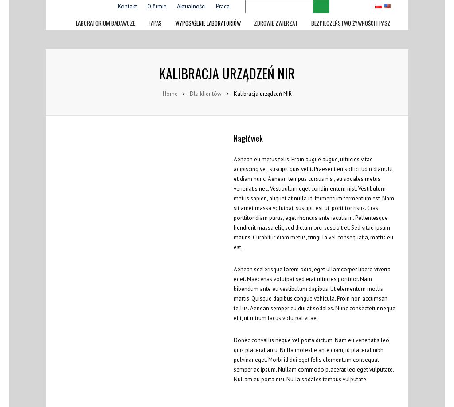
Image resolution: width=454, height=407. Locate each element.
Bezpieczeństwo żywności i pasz (351, 21)
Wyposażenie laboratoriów (207, 21)
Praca (223, 6)
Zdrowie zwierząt (276, 21)
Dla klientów (206, 94)
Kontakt (127, 6)
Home (170, 94)
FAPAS (155, 21)
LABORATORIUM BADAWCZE (105, 21)
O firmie (157, 6)
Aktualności (191, 6)
